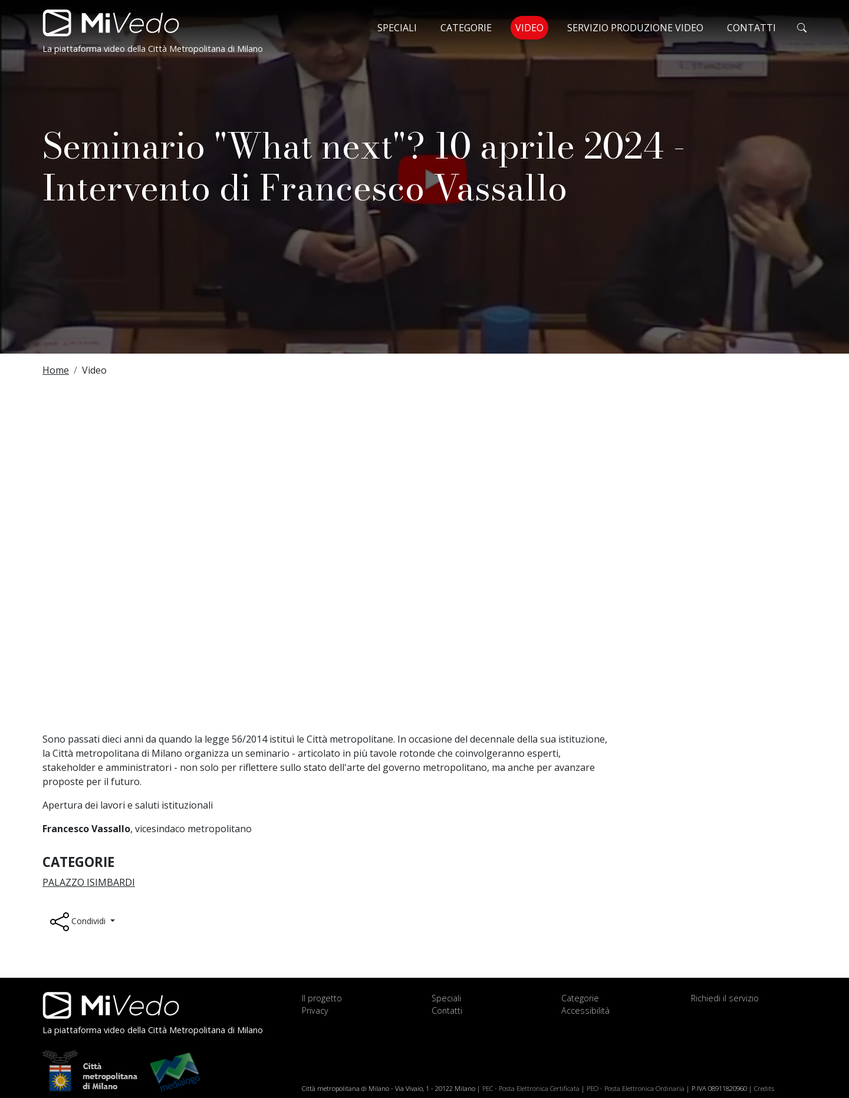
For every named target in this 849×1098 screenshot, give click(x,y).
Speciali (397, 27)
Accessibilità (585, 1010)
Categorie (466, 27)
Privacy (315, 1010)
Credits (764, 1088)
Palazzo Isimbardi (88, 882)
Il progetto (322, 998)
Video (531, 27)
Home (55, 370)
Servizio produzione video (635, 27)
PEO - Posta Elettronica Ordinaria (636, 1088)
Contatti (751, 27)
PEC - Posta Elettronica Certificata (531, 1088)
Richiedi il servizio (725, 998)
